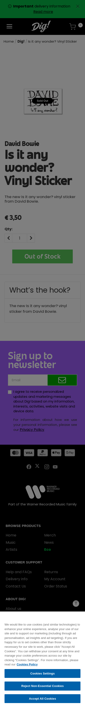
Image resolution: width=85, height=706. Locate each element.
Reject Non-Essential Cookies (42, 688)
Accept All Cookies (42, 700)
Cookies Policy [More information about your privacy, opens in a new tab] (27, 666)
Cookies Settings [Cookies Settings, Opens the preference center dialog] (42, 675)
